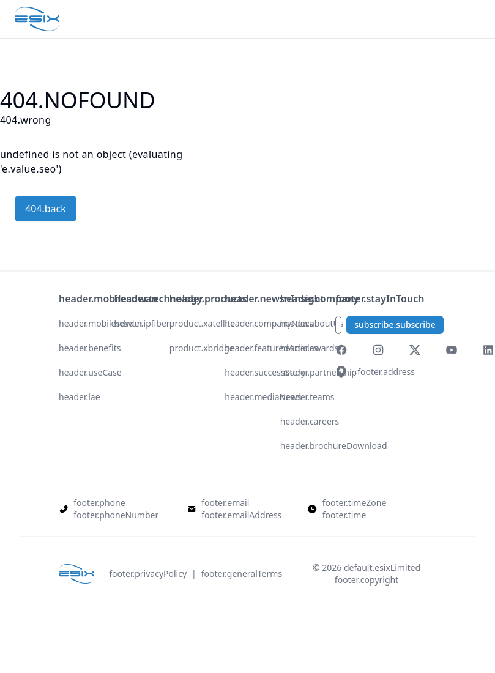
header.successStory (265, 372)
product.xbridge (201, 348)
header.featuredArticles (271, 348)
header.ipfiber (141, 323)
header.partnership (318, 372)
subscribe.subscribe (395, 324)
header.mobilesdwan (100, 323)
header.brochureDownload (333, 446)
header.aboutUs (312, 323)
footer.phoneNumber (115, 515)
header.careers (310, 421)
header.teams (307, 397)
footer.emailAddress (241, 515)
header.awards (309, 348)
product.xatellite (202, 323)
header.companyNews (269, 323)
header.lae (79, 397)
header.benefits (90, 348)
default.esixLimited (382, 567)
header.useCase (90, 372)
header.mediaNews (263, 397)
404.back (45, 208)
